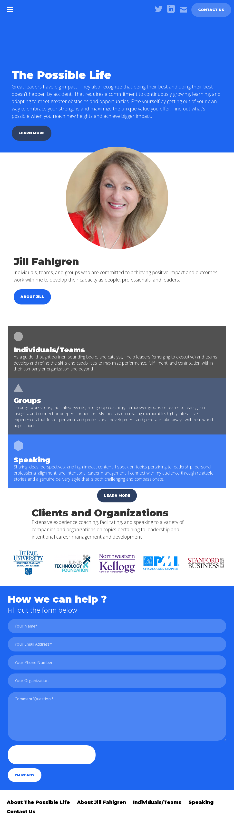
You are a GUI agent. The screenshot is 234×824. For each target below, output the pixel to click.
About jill (32, 296)
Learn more (32, 133)
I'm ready (25, 775)
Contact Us (211, 10)
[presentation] (52, 754)
